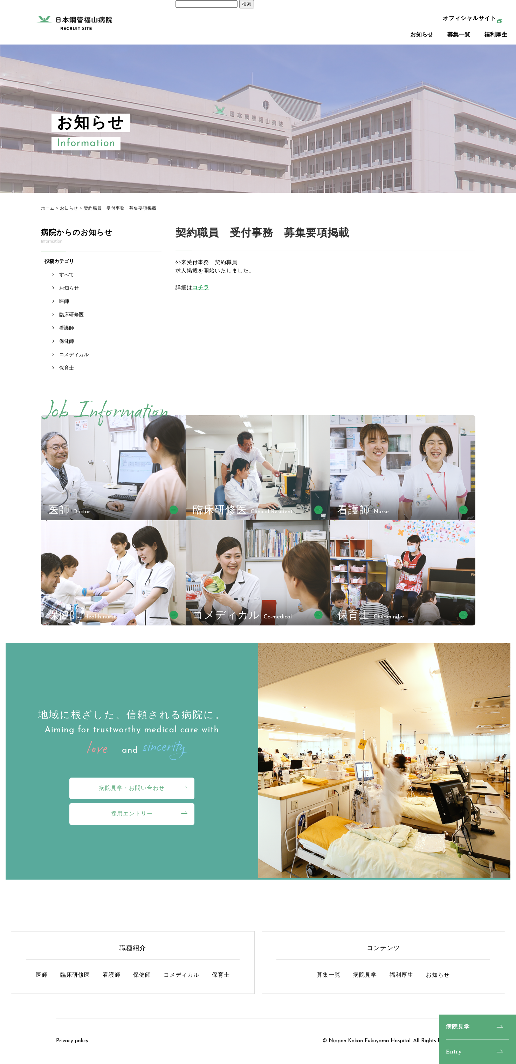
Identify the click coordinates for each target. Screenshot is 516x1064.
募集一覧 (458, 42)
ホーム (48, 208)
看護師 (66, 328)
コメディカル (74, 354)
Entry (454, 1052)
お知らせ (421, 42)
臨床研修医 (71, 314)
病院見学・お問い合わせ (132, 788)
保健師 (66, 341)
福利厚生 (495, 42)
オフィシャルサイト (469, 26)
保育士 (66, 368)
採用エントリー (132, 813)
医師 (64, 301)
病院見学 (458, 1027)
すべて (66, 274)
